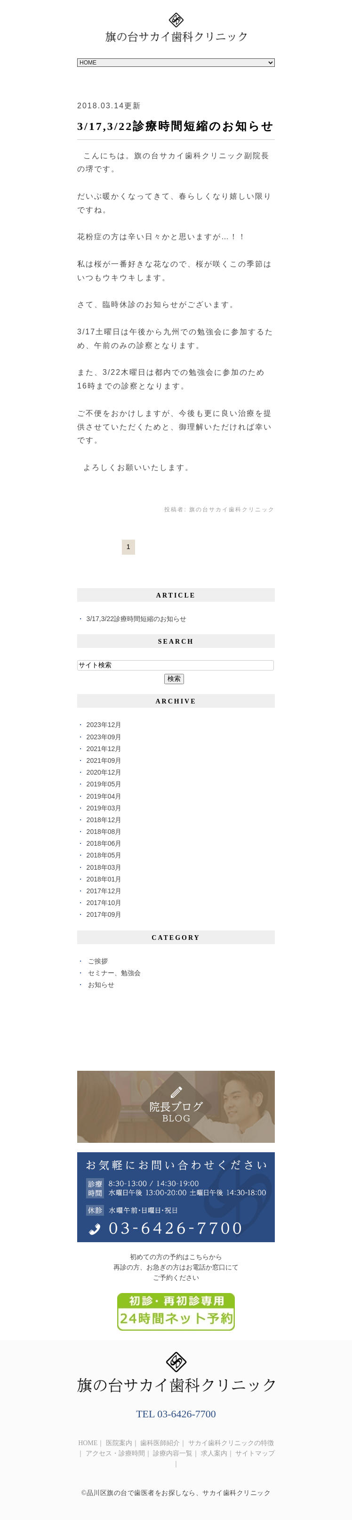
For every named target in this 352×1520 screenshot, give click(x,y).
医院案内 (119, 1443)
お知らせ (101, 984)
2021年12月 (104, 748)
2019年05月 (104, 784)
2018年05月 (104, 855)
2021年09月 (104, 760)
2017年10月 (104, 902)
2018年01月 (104, 879)
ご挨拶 (98, 961)
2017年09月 (104, 914)
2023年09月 (104, 737)
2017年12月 (104, 891)
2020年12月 (104, 772)
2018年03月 (104, 867)
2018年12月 (104, 820)
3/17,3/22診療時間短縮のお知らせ (175, 126)
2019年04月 (104, 796)
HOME (87, 1443)
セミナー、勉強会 (114, 973)
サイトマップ (255, 1453)
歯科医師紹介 (160, 1443)
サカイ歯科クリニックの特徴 (231, 1443)
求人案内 (214, 1453)
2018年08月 (104, 831)
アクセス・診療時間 (115, 1453)
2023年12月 (104, 724)
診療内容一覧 (172, 1453)
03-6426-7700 (186, 1414)
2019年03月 (104, 808)
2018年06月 (104, 843)
